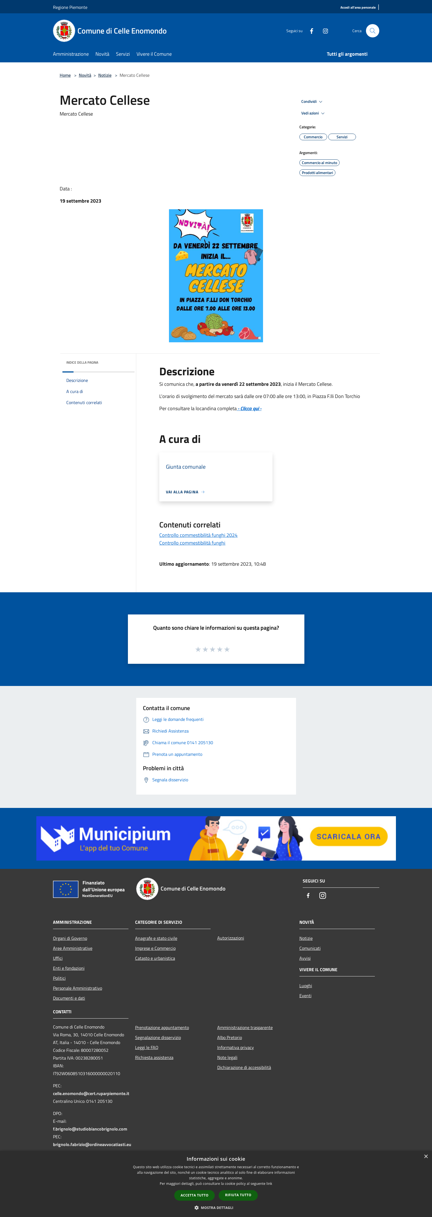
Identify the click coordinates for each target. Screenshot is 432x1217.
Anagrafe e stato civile (156, 938)
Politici (59, 978)
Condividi (312, 101)
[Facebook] (309, 30)
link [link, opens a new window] (269, 1183)
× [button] (426, 1157)
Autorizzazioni (230, 938)
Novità (85, 75)
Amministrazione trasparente (245, 1027)
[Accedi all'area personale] (358, 7)
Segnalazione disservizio (158, 1037)
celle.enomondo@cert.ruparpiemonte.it (91, 1093)
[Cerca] (372, 30)
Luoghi (305, 985)
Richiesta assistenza (154, 1057)
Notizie (105, 75)
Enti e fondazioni (69, 968)
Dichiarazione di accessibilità (244, 1067)
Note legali (227, 1057)
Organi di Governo (70, 938)
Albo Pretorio (229, 1037)
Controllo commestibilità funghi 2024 (198, 535)
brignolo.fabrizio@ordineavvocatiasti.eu (92, 1144)
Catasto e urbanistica (155, 958)
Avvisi (305, 958)
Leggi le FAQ (146, 1047)
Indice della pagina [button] (82, 362)
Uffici (58, 958)
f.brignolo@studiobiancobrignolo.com (90, 1129)
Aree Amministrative (72, 948)
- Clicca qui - (249, 408)
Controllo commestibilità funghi (192, 543)
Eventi (305, 995)
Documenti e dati (69, 998)
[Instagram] (323, 30)
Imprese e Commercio (155, 948)
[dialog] (216, 1184)
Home (65, 75)
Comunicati (310, 948)
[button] (216, 1207)
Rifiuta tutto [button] (238, 1195)
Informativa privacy (235, 1047)
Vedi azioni (313, 113)
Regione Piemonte (70, 7)
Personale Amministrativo (77, 988)
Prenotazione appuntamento (162, 1027)
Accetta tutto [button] (194, 1195)
